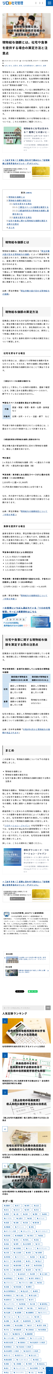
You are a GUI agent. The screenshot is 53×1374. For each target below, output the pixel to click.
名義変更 (17, 1270)
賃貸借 (7, 1257)
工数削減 (30, 1330)
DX (6, 1334)
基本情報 (17, 1265)
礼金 (6, 1240)
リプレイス (8, 1274)
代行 (38, 1244)
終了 (17, 1206)
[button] (49, 3)
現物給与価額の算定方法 (19, 200)
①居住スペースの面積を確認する (33, 207)
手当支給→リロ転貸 (24, 1347)
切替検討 (21, 1342)
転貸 (6, 1248)
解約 (44, 1214)
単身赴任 (8, 1295)
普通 (6, 1223)
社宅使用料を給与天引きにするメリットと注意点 (23, 1046)
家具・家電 (41, 1325)
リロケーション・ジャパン (16, 825)
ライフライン (20, 1257)
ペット (29, 1248)
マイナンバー (42, 1248)
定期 (16, 1223)
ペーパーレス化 (36, 1338)
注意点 (15, 66)
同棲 (20, 1308)
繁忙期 (36, 1223)
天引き (17, 1210)
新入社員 (32, 1295)
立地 (45, 1368)
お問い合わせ (42, 3)
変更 (28, 1270)
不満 (38, 1270)
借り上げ (42, 1308)
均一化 (7, 1355)
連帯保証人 (8, 1278)
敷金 (41, 1236)
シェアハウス (9, 1304)
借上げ (39, 1261)
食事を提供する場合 (22, 217)
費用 (6, 1214)
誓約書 (22, 1304)
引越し (31, 1308)
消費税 (7, 1325)
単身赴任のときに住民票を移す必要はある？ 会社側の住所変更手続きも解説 (25, 1082)
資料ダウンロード (40, 3)
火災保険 (17, 1253)
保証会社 (41, 1364)
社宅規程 (34, 1368)
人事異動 (17, 1364)
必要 (16, 1321)
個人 (6, 1368)
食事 (44, 66)
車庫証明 (19, 1236)
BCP (30, 1325)
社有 (6, 1265)
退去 (36, 1240)
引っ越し (20, 1295)
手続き (31, 1236)
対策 (6, 1253)
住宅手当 (20, 1300)
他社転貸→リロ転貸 (37, 1342)
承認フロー (19, 1355)
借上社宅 (24, 1291)
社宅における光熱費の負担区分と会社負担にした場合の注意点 (25, 1155)
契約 (25, 1214)
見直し (26, 1240)
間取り (29, 1287)
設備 (6, 1287)
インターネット (22, 1360)
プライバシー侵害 (26, 1283)
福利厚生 (43, 1304)
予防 (6, 1270)
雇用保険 (27, 1321)
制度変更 (17, 1330)
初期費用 (30, 1313)
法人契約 (43, 1274)
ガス (6, 1261)
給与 (10, 66)
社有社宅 (21, 1274)
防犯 (39, 1283)
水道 (42, 1257)
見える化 (32, 1355)
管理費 (18, 1313)
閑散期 (7, 1227)
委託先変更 (8, 1342)
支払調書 (19, 1325)
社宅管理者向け (28, 66)
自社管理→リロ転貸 (11, 1351)
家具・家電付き (35, 1278)
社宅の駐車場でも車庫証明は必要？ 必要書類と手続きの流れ (25, 1192)
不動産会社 (8, 1308)
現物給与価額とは (16, 197)
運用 (32, 1274)
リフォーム (8, 1317)
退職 (6, 1321)
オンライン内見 (10, 1231)
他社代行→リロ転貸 (31, 1351)
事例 (27, 1206)
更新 (35, 1214)
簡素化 (22, 1338)
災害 (32, 1304)
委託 (30, 1218)
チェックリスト (19, 1368)
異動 (6, 1364)
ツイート (20, 990)
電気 (32, 1257)
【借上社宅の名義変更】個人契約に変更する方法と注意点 (25, 1118)
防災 (36, 1210)
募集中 (7, 1206)
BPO (31, 1300)
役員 (25, 1223)
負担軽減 (42, 1330)
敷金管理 (8, 1360)
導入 (28, 1261)
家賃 (38, 1321)
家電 (31, 1227)
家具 (27, 1210)
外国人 (36, 1360)
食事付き (39, 66)
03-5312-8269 (36, 3)
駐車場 (7, 1236)
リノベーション (24, 1317)
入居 (16, 1214)
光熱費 (39, 1253)
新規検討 (8, 1347)
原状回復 (38, 1265)
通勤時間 (29, 1334)
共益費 (7, 1313)
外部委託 (17, 1248)
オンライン (43, 1313)
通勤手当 (16, 1334)
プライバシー (9, 1283)
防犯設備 (17, 1287)
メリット (41, 1218)
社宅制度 (17, 1261)
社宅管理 (27, 1244)
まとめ (11, 227)
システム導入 (9, 1338)
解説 (35, 1291)
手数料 (29, 1364)
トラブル (8, 1218)
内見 (37, 1317)
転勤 (6, 1244)
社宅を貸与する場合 (22, 203)
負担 (16, 1240)
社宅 (6, 66)
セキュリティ (26, 1231)
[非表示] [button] (29, 193)
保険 (20, 66)
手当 (6, 1330)
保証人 (21, 1278)
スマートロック (42, 1231)
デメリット (19, 1227)
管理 (16, 1244)
